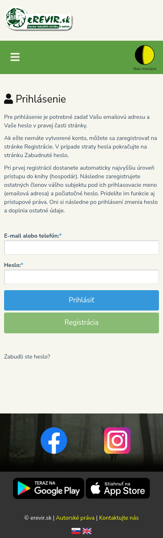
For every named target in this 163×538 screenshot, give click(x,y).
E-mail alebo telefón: (33, 236)
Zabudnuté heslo (45, 155)
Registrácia (81, 322)
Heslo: (13, 265)
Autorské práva (75, 518)
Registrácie (38, 147)
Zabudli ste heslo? (27, 357)
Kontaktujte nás (119, 518)
